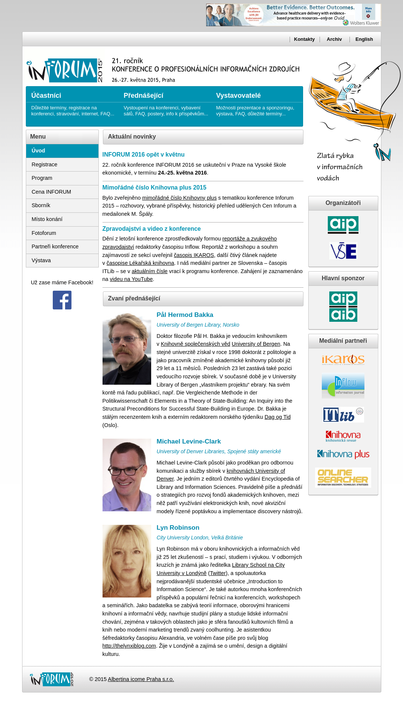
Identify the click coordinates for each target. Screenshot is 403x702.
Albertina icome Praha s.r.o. (141, 679)
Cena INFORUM (51, 192)
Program (42, 178)
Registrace (45, 164)
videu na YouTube (131, 279)
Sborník (41, 205)
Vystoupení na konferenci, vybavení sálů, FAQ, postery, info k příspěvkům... (166, 101)
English (364, 39)
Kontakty (304, 39)
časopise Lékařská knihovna (140, 263)
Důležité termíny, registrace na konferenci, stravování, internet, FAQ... (73, 101)
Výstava (41, 260)
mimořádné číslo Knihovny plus (179, 198)
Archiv (334, 39)
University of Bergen (256, 344)
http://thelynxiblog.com (129, 646)
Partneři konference (55, 246)
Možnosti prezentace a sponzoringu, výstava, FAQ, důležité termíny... (258, 101)
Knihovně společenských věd (195, 344)
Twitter (218, 573)
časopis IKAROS (194, 255)
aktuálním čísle (150, 271)
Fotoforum (44, 233)
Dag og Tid (278, 417)
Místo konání (47, 219)
